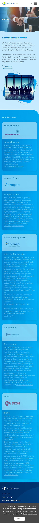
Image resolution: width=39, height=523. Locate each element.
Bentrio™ (10, 318)
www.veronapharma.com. (16, 169)
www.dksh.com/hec (11, 477)
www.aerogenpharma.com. (14, 228)
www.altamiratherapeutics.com (18, 307)
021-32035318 (7, 497)
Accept (19, 519)
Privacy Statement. (30, 514)
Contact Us (8, 67)
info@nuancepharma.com (11, 500)
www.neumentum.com (24, 387)
